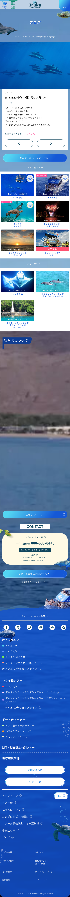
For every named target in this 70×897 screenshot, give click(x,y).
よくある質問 (8, 852)
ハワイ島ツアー (12, 680)
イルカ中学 (11, 645)
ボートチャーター (13, 719)
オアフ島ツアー (12, 639)
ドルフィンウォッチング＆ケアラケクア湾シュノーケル (35, 699)
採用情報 (6, 880)
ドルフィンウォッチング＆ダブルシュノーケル (36, 692)
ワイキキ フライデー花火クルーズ (23, 662)
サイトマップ (41, 880)
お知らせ (39, 852)
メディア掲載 (8, 860)
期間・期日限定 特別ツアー (18, 747)
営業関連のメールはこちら (33, 582)
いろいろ (9, 102)
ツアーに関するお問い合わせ (33, 574)
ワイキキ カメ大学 (15, 657)
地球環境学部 (11, 758)
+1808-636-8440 (35, 543)
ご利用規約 (7, 871)
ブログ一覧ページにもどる (33, 158)
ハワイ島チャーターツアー (19, 731)
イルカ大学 (11, 651)
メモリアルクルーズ (16, 736)
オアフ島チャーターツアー (19, 725)
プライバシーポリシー (45, 871)
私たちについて (33, 514)
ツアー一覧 (4, 4)
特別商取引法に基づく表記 (42, 862)
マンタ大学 (11, 686)
